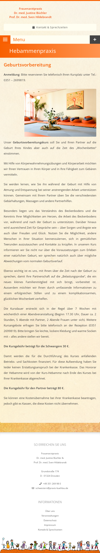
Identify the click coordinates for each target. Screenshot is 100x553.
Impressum (50, 525)
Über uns (50, 511)
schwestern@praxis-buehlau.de (52, 488)
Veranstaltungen (50, 515)
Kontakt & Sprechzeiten (52, 27)
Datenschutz (50, 520)
